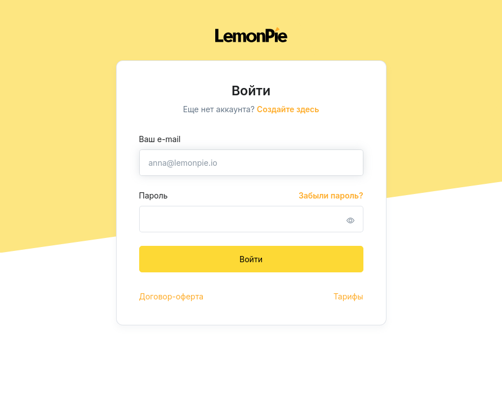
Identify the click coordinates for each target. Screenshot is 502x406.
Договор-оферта (171, 296)
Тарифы (348, 296)
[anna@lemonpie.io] (251, 162)
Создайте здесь (288, 109)
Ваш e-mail (160, 139)
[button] (350, 220)
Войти (251, 259)
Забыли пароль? (331, 195)
